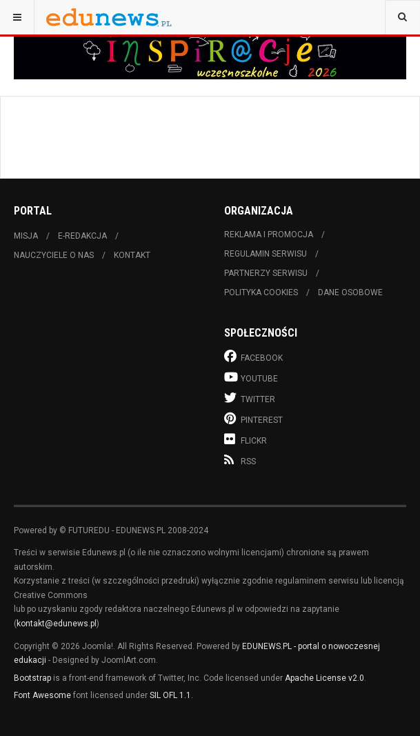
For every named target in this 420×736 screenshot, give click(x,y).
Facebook (253, 356)
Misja (26, 236)
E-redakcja (82, 236)
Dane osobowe (350, 292)
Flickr (245, 439)
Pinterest (253, 418)
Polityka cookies (261, 292)
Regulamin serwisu (265, 254)
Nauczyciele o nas (54, 255)
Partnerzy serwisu (266, 273)
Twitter (249, 397)
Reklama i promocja (268, 234)
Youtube (251, 377)
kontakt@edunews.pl (57, 623)
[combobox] (402, 17)
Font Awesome (42, 695)
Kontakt (132, 255)
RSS (240, 460)
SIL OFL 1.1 (170, 695)
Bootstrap (32, 678)
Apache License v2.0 (324, 678)
